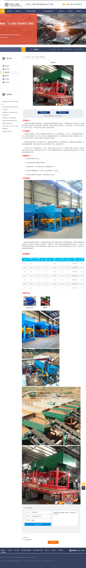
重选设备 (42, 57)
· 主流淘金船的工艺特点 (56, 49)
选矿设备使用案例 (31, 11)
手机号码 (27, 516)
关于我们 (9, 11)
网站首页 (3, 550)
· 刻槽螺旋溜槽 (5, 128)
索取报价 (44, 112)
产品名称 (27, 520)
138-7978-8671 (58, 115)
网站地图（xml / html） (79, 550)
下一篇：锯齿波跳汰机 (26, 539)
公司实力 (70, 11)
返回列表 (53, 542)
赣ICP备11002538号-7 (49, 561)
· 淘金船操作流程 (5, 115)
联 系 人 (28, 512)
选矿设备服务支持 (48, 11)
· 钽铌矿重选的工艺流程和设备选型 (9, 117)
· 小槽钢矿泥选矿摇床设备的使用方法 (9, 120)
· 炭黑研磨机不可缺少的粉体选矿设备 (9, 112)
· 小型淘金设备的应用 (68, 49)
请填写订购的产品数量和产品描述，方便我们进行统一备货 (65, 518)
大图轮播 (3, 552)
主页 (33, 57)
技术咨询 (62, 112)
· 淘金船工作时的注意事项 (7, 123)
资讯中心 (61, 11)
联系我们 (79, 11)
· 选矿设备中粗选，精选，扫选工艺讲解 (10, 126)
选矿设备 (18, 11)
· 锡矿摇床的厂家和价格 (6, 131)
